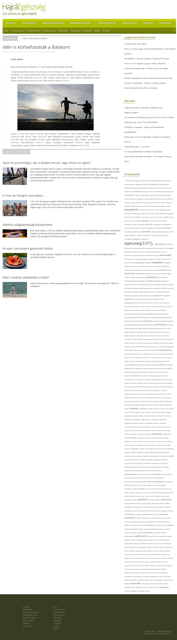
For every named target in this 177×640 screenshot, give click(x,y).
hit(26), (158, 339)
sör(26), (163, 496)
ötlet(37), (159, 467)
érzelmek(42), (127, 270)
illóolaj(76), (136, 350)
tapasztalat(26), (157, 532)
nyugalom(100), (170, 449)
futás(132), (167, 303)
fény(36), (151, 288)
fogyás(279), (158, 295)
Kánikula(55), (153, 365)
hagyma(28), (127, 328)
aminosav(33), (153, 191)
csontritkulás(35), (141, 224)
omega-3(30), (152, 456)
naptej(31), (153, 441)
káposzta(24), (170, 365)
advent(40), (149, 180)
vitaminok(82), (153, 583)
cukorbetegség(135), (166, 224)
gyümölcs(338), (160, 325)
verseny (53, 52)
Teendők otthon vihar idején (135, 44)
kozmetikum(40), (150, 390)
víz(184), (160, 583)
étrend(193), (140, 273)
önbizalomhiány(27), (138, 463)
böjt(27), (158, 213)
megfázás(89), (155, 419)
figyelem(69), (147, 292)
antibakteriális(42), (160, 191)
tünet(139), (152, 558)
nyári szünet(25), (150, 448)
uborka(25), (170, 558)
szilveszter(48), (157, 518)
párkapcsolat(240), (130, 474)
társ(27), (156, 536)
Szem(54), (155, 510)
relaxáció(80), (154, 488)
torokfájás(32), (161, 551)
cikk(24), (172, 217)
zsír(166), (135, 591)
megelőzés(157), (146, 419)
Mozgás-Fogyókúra (53, 23)
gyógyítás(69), (168, 317)
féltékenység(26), (128, 288)
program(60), (139, 481)
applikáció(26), (168, 195)
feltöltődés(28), (136, 288)
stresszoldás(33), (138, 503)
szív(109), (127, 522)
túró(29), (143, 558)
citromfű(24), (137, 221)
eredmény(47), (137, 266)
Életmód (148, 23)
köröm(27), (169, 394)
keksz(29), (162, 368)
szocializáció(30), (143, 521)
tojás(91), (150, 551)
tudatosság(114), (156, 554)
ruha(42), (145, 492)
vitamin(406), (135, 583)
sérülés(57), (127, 496)
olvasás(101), (145, 456)
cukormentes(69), (129, 228)
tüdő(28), (147, 558)
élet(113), (144, 255)
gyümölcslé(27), (170, 324)
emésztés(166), (140, 263)
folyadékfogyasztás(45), (130, 302)
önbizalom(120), (129, 463)
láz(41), (153, 405)
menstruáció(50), (128, 427)
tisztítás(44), (145, 551)
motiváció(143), (146, 434)
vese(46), (160, 576)
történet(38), (127, 554)
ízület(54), (127, 361)
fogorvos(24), (151, 295)
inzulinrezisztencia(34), (168, 354)
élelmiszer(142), (129, 255)
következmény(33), (135, 397)
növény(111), (128, 449)
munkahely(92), (141, 438)
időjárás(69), (171, 346)
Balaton (35, 52)
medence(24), (167, 416)
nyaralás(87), (142, 449)
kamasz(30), (141, 365)
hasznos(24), (167, 332)
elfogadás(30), (144, 259)
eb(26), (144, 235)
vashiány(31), (144, 569)
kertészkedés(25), (163, 372)
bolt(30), (143, 213)
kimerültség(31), (139, 379)
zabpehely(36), (145, 587)
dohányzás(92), (164, 232)
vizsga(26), (165, 583)
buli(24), (132, 217)
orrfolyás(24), (164, 456)
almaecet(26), (166, 188)
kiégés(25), (150, 375)
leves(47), (167, 408)
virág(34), (146, 580)
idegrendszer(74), (149, 346)
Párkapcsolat (49, 31)
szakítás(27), (168, 507)
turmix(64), (138, 558)
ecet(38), (153, 235)
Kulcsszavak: (27, 52)
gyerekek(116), (158, 314)
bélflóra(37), (139, 206)
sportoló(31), (152, 499)
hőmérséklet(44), (164, 343)
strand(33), (158, 499)
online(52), (158, 456)
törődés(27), (167, 551)
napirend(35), (134, 441)
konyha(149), (169, 387)
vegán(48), (163, 569)
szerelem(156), (155, 514)
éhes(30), (147, 251)
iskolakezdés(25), (139, 357)
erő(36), (143, 266)
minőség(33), (147, 430)
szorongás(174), (151, 525)
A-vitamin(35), (127, 180)
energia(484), (157, 262)
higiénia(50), (153, 339)
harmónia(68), (153, 332)
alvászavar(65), (146, 191)
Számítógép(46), (128, 510)
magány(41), (138, 412)
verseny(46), (146, 576)
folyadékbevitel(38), (159, 299)
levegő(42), (150, 408)
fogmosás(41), (144, 295)
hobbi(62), (168, 339)
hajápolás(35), (146, 328)
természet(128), (157, 543)
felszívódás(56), (170, 284)
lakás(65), (143, 405)
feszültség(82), (135, 292)
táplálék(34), (164, 532)
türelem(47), (165, 558)
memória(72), (156, 423)
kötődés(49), (127, 397)
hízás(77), (163, 339)
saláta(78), (159, 492)
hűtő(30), (143, 346)
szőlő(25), (158, 525)
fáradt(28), (136, 281)
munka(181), (133, 438)
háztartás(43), (165, 335)
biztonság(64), (128, 213)
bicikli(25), (157, 209)
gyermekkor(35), (148, 317)
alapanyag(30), (139, 184)
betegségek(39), (143, 209)
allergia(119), (145, 188)
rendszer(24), (161, 488)
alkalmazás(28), (146, 184)
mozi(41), (126, 438)
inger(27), (140, 354)
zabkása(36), (138, 587)
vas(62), (131, 569)
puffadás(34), (127, 485)
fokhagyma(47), (138, 299)
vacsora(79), (135, 565)
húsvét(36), (138, 346)
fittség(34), (167, 292)
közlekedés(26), (150, 397)
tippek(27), (132, 551)
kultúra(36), (162, 401)
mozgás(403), (157, 434)
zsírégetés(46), (141, 591)
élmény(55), (164, 259)
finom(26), (158, 292)
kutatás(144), (169, 401)
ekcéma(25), (164, 251)
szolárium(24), (127, 525)
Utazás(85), (153, 562)
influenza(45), (127, 354)
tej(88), (145, 540)
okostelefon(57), (152, 452)
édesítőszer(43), (164, 235)
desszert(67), (127, 231)
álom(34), (131, 191)
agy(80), (154, 180)
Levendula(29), (161, 408)
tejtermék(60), (150, 540)
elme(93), (158, 259)
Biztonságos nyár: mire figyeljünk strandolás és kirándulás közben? (147, 139)
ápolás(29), (162, 195)
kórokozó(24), (137, 390)
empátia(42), (148, 262)
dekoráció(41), (150, 228)
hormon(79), (132, 343)
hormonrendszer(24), (148, 343)
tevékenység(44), (168, 547)
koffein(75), (146, 383)
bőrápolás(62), (170, 213)
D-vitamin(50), (137, 228)
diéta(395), (146, 232)
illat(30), (131, 350)
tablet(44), (141, 529)
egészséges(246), (161, 244)
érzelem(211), (165, 266)
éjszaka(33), (158, 251)
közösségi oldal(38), (129, 401)
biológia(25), (163, 209)
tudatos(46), (149, 554)
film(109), (153, 292)
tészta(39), (161, 547)
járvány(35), (132, 361)
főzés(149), (155, 303)
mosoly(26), (139, 434)
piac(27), (151, 474)
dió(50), (153, 231)
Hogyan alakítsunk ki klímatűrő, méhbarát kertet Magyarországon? (143, 110)
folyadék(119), (151, 299)
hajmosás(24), (159, 328)
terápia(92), (136, 543)
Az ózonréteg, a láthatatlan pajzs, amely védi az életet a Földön (149, 117)
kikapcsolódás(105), (129, 379)
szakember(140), (160, 507)
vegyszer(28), (136, 572)
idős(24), (126, 350)
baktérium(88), (139, 202)
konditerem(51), (149, 386)
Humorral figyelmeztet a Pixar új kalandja (140, 88)
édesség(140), (128, 239)
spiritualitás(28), (128, 499)
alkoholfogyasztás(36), (164, 184)
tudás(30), (143, 554)
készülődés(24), (128, 375)
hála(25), (169, 328)
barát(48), (163, 202)
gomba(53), (148, 310)
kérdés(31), (139, 372)
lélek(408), (134, 409)
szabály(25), (145, 507)
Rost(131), (131, 492)
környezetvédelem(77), (161, 394)
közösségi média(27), (166, 397)
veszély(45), (127, 580)
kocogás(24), (140, 383)
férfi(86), (164, 288)
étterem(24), (157, 273)
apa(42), (157, 195)
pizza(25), (164, 474)
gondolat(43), (154, 310)
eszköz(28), (157, 270)
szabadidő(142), (129, 507)
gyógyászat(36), (161, 317)
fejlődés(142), (128, 284)
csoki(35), (164, 221)
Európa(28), (168, 273)
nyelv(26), (156, 448)
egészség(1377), (139, 243)
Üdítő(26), (158, 561)
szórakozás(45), (142, 525)
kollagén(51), (170, 383)
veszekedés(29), (167, 576)
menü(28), (154, 427)
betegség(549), (131, 209)
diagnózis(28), (134, 231)
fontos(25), (138, 302)
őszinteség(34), (153, 467)
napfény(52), (127, 441)
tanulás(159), (133, 532)
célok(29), (160, 217)
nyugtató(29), (127, 452)
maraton (47, 52)
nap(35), (167, 438)
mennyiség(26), (163, 423)
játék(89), (138, 361)
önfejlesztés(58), (155, 463)
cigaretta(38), (166, 217)
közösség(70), (157, 397)
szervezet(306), (130, 518)
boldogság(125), (136, 213)
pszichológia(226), (158, 481)
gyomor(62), (171, 321)
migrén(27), (132, 430)
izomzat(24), (169, 357)
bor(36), (147, 213)
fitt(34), (163, 292)
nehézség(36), (139, 445)
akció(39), (126, 184)
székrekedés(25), (149, 510)
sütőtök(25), (167, 503)
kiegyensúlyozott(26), (158, 375)
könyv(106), (164, 390)
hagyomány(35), (134, 328)
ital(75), (146, 357)
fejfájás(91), (159, 281)
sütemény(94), (156, 503)
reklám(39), (148, 488)
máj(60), (141, 416)
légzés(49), (162, 405)
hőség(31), (170, 343)
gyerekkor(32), (165, 314)
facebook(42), (138, 277)
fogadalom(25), (137, 295)
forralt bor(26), (144, 302)
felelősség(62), (157, 284)
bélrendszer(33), (146, 206)
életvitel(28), (138, 259)
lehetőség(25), (168, 405)
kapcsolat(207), (162, 365)
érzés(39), (145, 270)
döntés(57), (171, 231)
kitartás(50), (127, 383)
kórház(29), (131, 390)
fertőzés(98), (127, 292)
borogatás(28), (152, 213)
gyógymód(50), (128, 321)
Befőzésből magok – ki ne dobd (136, 147)
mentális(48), (136, 427)
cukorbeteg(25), (156, 224)
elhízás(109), (152, 259)
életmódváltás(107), (129, 259)
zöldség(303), (164, 587)
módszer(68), (167, 430)
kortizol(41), (143, 390)
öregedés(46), (135, 467)
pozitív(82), (138, 478)
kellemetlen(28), (169, 368)
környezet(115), (141, 394)
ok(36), (146, 452)
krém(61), (150, 401)
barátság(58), (127, 206)
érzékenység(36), (156, 266)
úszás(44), (147, 561)
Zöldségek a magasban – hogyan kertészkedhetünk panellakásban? (144, 129)
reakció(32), (144, 485)
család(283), (144, 221)
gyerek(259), (149, 314)
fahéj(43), (144, 277)
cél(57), (156, 217)
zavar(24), (151, 587)
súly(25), (144, 503)
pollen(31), (169, 474)
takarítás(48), (147, 529)
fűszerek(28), (154, 306)
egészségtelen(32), (161, 248)
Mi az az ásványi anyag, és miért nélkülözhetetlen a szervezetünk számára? (149, 51)
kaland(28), (160, 361)
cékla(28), (151, 217)
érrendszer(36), (148, 266)
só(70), (153, 496)
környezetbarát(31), (150, 394)
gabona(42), (161, 306)
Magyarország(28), (128, 416)
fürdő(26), (143, 306)
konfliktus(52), (156, 386)
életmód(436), (166, 255)
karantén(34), (145, 368)
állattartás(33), (138, 188)
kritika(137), (156, 401)
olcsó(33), (132, 456)
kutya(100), (127, 405)
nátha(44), (127, 445)
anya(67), (138, 195)
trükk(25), (138, 554)
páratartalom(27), (158, 470)
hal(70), (165, 328)
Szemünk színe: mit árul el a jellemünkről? (141, 122)
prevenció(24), (144, 478)
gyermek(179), (139, 317)
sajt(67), (154, 492)
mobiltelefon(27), (154, 430)
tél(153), (156, 540)
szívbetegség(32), (134, 521)
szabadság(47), (138, 507)
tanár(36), (168, 529)
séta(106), (133, 496)
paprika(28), (139, 470)
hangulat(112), (133, 332)
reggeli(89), (142, 489)
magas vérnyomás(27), (146, 412)
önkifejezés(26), (128, 467)
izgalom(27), (158, 357)
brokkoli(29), (127, 217)
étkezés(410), (130, 273)
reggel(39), (136, 488)
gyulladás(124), (136, 325)
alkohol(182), (154, 184)
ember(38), (133, 262)
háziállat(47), (152, 335)
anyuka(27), (152, 195)
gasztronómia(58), (168, 306)
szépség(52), (138, 514)
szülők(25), (127, 529)
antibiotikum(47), (169, 191)
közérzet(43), (143, 397)
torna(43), (155, 551)
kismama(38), (169, 379)
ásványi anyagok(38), (150, 199)
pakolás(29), (127, 470)
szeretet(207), (164, 514)
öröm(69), (141, 467)
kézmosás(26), (143, 375)
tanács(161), (162, 529)
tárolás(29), (151, 536)
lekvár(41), (127, 408)
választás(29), (146, 565)
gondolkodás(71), (161, 310)
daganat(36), (144, 228)
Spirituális (63, 31)
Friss (6, 31)
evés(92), (127, 277)
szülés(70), (164, 525)
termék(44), (150, 543)
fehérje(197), (151, 281)
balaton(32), (146, 202)
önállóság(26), (156, 459)
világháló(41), (141, 580)
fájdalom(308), (152, 277)
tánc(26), (126, 532)
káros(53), (151, 368)
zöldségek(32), (128, 591)
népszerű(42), (146, 445)
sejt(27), (172, 492)
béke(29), (133, 206)
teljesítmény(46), (128, 543)
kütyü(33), (138, 405)
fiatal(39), (141, 292)
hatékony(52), (133, 335)
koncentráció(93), (140, 387)
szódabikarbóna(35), (152, 521)
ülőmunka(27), (164, 561)
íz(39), (153, 357)
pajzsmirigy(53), (165, 467)
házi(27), (146, 335)
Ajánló (97, 31)
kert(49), (157, 372)
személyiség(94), (162, 511)
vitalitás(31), (127, 583)
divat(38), (158, 231)
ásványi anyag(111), (139, 199)
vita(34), (171, 580)
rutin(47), (150, 492)
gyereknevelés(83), (129, 317)
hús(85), (133, 346)
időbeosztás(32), (164, 346)
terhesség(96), (143, 543)
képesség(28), (133, 372)
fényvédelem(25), (158, 288)
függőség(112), (136, 306)
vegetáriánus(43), (128, 572)
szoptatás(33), (134, 525)
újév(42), (126, 561)
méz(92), (126, 430)
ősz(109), (146, 467)
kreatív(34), (137, 401)
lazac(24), (157, 405)
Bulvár (106, 31)
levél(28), (155, 408)
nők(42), (169, 445)
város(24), (126, 569)
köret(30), (134, 394)
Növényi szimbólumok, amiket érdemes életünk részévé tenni (148, 78)
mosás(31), (133, 434)
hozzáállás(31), (156, 343)
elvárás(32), (127, 262)
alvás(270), (138, 191)
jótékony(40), (154, 361)
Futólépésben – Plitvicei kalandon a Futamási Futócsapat (146, 59)
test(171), (134, 547)
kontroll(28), (163, 386)
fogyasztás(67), (167, 295)
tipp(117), (127, 551)
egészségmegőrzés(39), (151, 248)
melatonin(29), (135, 423)
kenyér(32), (127, 372)
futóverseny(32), (128, 306)
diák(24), (140, 231)
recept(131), (150, 485)
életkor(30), (149, 255)
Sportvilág (165, 23)
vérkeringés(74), (128, 576)
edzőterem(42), (145, 239)
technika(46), (139, 540)
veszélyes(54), (134, 580)
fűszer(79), (148, 306)
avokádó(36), (169, 199)
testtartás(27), (155, 547)
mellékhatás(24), (149, 423)
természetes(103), (166, 543)
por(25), (133, 478)
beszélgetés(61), (162, 206)
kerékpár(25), (145, 372)
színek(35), (168, 518)
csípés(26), (159, 221)
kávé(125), (157, 368)
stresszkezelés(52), (129, 503)
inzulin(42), (160, 354)
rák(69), (138, 485)
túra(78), (132, 558)
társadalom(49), (162, 536)
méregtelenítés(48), (161, 427)
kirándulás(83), (147, 379)
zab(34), (133, 587)
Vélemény (87, 31)
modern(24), (161, 430)
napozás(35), (140, 441)
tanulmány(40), (140, 532)
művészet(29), (154, 438)
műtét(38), (148, 438)
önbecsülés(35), (164, 459)
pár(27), (144, 470)
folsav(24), (144, 299)
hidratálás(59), (146, 339)
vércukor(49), (154, 572)
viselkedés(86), (158, 580)
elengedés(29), (137, 255)
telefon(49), (161, 540)
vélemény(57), (143, 572)
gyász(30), (142, 314)
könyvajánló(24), (128, 394)
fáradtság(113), (143, 281)
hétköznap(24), (128, 339)
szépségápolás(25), (146, 514)
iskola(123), (131, 357)
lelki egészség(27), (143, 408)
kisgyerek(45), (154, 379)
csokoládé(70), (128, 224)
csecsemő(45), (153, 221)
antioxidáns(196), (129, 195)
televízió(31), (167, 540)
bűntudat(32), (137, 217)
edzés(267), (137, 239)
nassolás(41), (169, 441)
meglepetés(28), (163, 419)
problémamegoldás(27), (130, 481)
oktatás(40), (159, 452)
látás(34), (148, 405)
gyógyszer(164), (148, 321)
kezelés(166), (136, 376)
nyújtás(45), (134, 452)
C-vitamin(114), (145, 217)
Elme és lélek (130, 23)
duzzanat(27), (132, 235)
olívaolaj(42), (138, 456)
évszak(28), (132, 277)
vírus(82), (151, 580)
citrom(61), (131, 221)
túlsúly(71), (127, 558)
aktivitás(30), (132, 184)
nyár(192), (135, 449)
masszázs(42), (160, 416)
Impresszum (150, 631)
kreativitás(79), (144, 401)
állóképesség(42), (153, 188)
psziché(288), (147, 481)
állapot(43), (127, 188)
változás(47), (153, 565)
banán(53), (158, 202)
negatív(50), (133, 445)
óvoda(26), (143, 459)
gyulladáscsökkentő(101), (147, 325)
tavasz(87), (127, 540)
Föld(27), (150, 302)
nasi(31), (164, 441)
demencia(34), (157, 228)
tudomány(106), (165, 554)
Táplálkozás (29, 23)
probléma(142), (159, 478)
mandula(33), (146, 416)
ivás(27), (150, 357)
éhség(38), (152, 251)
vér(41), (149, 572)
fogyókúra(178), (129, 299)
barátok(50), (169, 202)
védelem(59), (158, 569)
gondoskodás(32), (128, 314)
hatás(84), (127, 336)
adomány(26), (143, 180)
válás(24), (140, 565)
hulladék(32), (127, 346)
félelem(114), (149, 284)
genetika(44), (127, 310)
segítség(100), (166, 492)
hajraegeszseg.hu (151, 633)
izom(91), (163, 357)
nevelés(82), (152, 445)
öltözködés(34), (149, 459)
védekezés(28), (151, 569)
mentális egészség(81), (145, 427)
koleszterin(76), (153, 383)
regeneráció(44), (162, 485)
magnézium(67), (156, 412)
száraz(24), (135, 510)
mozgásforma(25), (167, 434)
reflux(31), (156, 485)
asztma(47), (158, 199)
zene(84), (156, 587)
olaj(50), (164, 452)
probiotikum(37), (151, 478)
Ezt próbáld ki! (18, 31)
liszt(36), (126, 412)
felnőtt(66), (164, 284)
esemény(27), (151, 270)
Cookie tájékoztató (163, 631)
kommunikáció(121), (130, 387)
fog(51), (131, 295)
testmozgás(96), (141, 547)
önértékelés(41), (147, 463)
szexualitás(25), (144, 518)
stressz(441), (166, 499)
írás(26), (126, 357)
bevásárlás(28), (151, 209)
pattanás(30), (140, 474)
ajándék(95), (168, 180)
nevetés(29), (159, 445)
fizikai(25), (126, 295)
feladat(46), (135, 284)
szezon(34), (151, 518)
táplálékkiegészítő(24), (129, 536)
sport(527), (143, 499)
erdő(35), (131, 266)
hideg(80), (140, 339)
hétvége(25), (135, 339)
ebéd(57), (148, 235)
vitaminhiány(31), (146, 583)
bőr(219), (163, 213)
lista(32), (172, 408)
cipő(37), (126, 221)
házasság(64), (140, 335)
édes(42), (158, 235)
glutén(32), (133, 310)
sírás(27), (143, 496)
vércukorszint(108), (162, 573)
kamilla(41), (147, 365)
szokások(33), (166, 521)
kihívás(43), (165, 375)
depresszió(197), (166, 228)
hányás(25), (140, 332)
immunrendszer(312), (164, 350)
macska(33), (132, 412)
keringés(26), (152, 372)
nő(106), (164, 445)
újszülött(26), (142, 561)
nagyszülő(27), (160, 438)
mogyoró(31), (127, 434)
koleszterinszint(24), (162, 383)
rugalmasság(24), (139, 492)
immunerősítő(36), (152, 350)
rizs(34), (126, 492)
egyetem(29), (135, 251)
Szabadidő (76, 31)
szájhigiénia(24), (151, 507)
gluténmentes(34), (140, 310)
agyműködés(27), (160, 180)
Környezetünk (34, 31)
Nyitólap (10, 23)
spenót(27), (167, 496)
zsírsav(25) (147, 591)
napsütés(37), (147, 441)
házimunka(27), (158, 335)
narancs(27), (159, 441)
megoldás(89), (128, 423)
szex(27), (138, 518)
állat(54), (132, 188)
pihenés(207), (157, 474)
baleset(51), (152, 202)
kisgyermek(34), (162, 379)
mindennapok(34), (139, 430)
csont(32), (134, 224)
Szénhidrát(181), (129, 514)
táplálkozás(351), (142, 536)
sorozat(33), (158, 496)
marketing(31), (153, 416)
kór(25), (126, 390)
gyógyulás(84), (164, 321)
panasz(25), (133, 470)
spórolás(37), (135, 499)
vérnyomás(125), (137, 576)
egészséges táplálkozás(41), (138, 248)
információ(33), (135, 354)
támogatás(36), (154, 529)
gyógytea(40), (156, 321)
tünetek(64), (159, 558)
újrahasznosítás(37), (134, 561)
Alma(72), (160, 188)
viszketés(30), (166, 580)
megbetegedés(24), (136, 419)
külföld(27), (133, 405)
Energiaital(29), (167, 262)
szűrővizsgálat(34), (134, 529)
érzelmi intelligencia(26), (137, 270)
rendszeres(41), (168, 488)
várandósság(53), (167, 565)
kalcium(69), (166, 361)
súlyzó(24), (149, 503)
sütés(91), (162, 503)
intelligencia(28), (147, 354)
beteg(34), (168, 206)
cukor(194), (149, 224)
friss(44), (161, 302)
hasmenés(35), (160, 332)
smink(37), (148, 496)
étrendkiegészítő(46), (149, 273)
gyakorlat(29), (136, 314)
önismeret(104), (163, 463)
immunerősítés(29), (143, 350)
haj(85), (140, 328)
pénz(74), (146, 474)
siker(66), (138, 496)
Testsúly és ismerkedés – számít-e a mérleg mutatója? (145, 83)
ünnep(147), (128, 565)
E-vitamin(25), (139, 235)
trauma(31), (133, 554)
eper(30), (126, 266)
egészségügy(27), (170, 248)
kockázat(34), (133, 383)
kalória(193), (134, 365)
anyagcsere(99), (145, 195)
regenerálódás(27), (128, 488)
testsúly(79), (149, 547)
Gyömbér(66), (128, 324)
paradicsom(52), (150, 470)
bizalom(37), (168, 209)
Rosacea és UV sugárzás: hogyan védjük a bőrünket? (145, 63)
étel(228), (163, 270)
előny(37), (169, 259)
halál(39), (126, 332)
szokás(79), (160, 521)
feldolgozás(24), (142, 284)
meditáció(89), (128, 419)
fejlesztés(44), (165, 281)
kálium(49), (127, 365)
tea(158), (133, 540)
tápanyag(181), (149, 532)
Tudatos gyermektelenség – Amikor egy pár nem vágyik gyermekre (146, 70)
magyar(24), (169, 412)
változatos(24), (159, 565)
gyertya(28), (154, 317)
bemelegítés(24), (154, 206)
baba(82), (132, 202)
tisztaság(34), (138, 551)
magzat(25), (136, 416)
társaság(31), (169, 536)
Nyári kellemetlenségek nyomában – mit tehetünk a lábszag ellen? (147, 159)
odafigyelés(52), (141, 452)
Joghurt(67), (148, 361)
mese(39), (168, 427)
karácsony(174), (129, 368)
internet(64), (154, 354)
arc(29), (126, 199)
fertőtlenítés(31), (170, 288)
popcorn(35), (127, 478)
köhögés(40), (157, 390)
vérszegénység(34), (153, 576)
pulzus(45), (133, 485)
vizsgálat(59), (127, 587)
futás (41, 52)
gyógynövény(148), (137, 321)
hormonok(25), (139, 343)
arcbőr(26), (131, 199)
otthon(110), (137, 459)
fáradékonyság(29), (129, 281)
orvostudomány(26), (129, 459)
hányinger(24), (146, 332)
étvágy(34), (163, 273)
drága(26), (126, 235)
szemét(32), (170, 510)
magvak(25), (163, 412)
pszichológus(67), (168, 481)
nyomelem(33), (162, 448)
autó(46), (163, 199)
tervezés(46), (127, 547)
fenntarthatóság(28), (144, 288)
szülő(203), (170, 525)
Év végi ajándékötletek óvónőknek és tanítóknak (143, 152)
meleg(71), (142, 423)
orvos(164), (171, 456)
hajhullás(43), (152, 328)
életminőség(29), (156, 255)
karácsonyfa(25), (138, 368)
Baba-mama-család (81, 23)
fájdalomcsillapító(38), (163, 277)
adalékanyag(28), (135, 180)
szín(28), (163, 518)
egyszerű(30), (141, 251)
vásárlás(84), (137, 569)
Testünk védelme (107, 23)
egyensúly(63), (128, 251)
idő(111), (157, 346)
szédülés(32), (141, 510)
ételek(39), (168, 270)
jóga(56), (143, 361)
